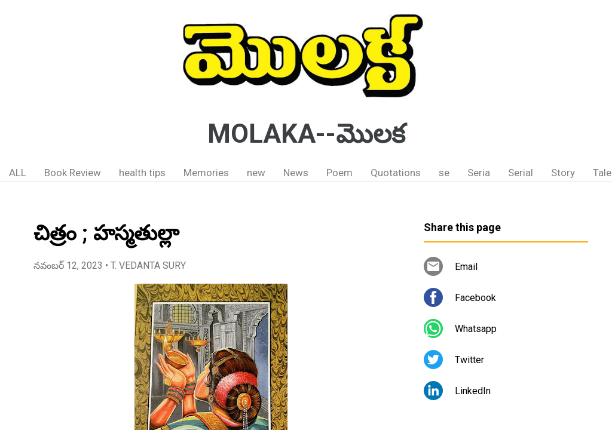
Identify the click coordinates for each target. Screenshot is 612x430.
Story (563, 173)
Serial (520, 173)
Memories (206, 173)
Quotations (396, 173)
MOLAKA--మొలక (306, 133)
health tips (142, 173)
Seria (478, 173)
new (256, 173)
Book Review (72, 173)
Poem (339, 173)
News (295, 173)
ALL (17, 173)
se (444, 173)
